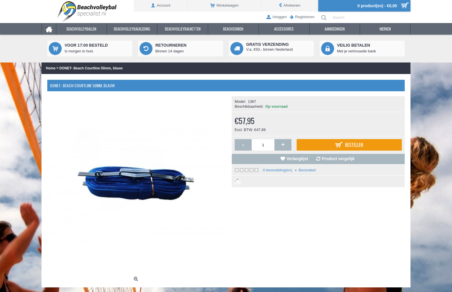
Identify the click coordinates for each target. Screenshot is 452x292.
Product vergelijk (338, 158)
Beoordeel (307, 170)
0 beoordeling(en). (278, 170)
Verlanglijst (297, 158)
